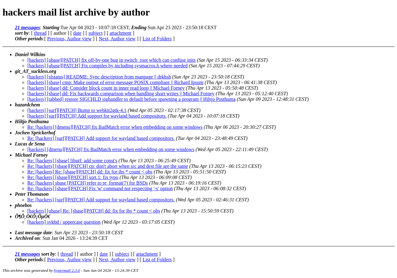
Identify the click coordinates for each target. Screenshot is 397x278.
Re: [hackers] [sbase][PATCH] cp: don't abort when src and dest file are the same (107, 166)
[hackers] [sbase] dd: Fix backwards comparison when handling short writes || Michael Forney (121, 93)
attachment (120, 33)
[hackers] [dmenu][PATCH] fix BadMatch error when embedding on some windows (110, 149)
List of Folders (157, 38)
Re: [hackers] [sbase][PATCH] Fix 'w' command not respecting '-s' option (100, 188)
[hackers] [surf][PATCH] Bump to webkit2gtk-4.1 (77, 110)
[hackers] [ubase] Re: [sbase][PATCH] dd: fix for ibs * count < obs (93, 210)
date (77, 33)
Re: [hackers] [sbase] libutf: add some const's (72, 160)
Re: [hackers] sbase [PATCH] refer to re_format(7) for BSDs (87, 183)
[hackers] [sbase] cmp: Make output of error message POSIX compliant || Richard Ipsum (115, 82)
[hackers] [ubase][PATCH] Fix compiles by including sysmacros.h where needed (107, 65)
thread (40, 33)
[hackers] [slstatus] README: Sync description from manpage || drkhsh (99, 76)
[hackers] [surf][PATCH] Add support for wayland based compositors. (97, 116)
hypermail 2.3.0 (67, 270)
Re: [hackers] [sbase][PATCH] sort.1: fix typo (72, 177)
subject (95, 33)
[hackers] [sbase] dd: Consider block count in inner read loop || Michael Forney (106, 88)
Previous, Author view (69, 38)
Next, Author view (117, 38)
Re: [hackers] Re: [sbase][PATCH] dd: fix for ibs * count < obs (89, 171)
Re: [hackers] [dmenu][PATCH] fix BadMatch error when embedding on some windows (115, 127)
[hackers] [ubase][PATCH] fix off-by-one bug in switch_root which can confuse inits (111, 60)
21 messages (27, 27)
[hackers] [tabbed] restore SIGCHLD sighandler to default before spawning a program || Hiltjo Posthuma (131, 99)
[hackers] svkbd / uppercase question (63, 222)
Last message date (33, 232)
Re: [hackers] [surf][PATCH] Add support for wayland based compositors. (101, 138)
